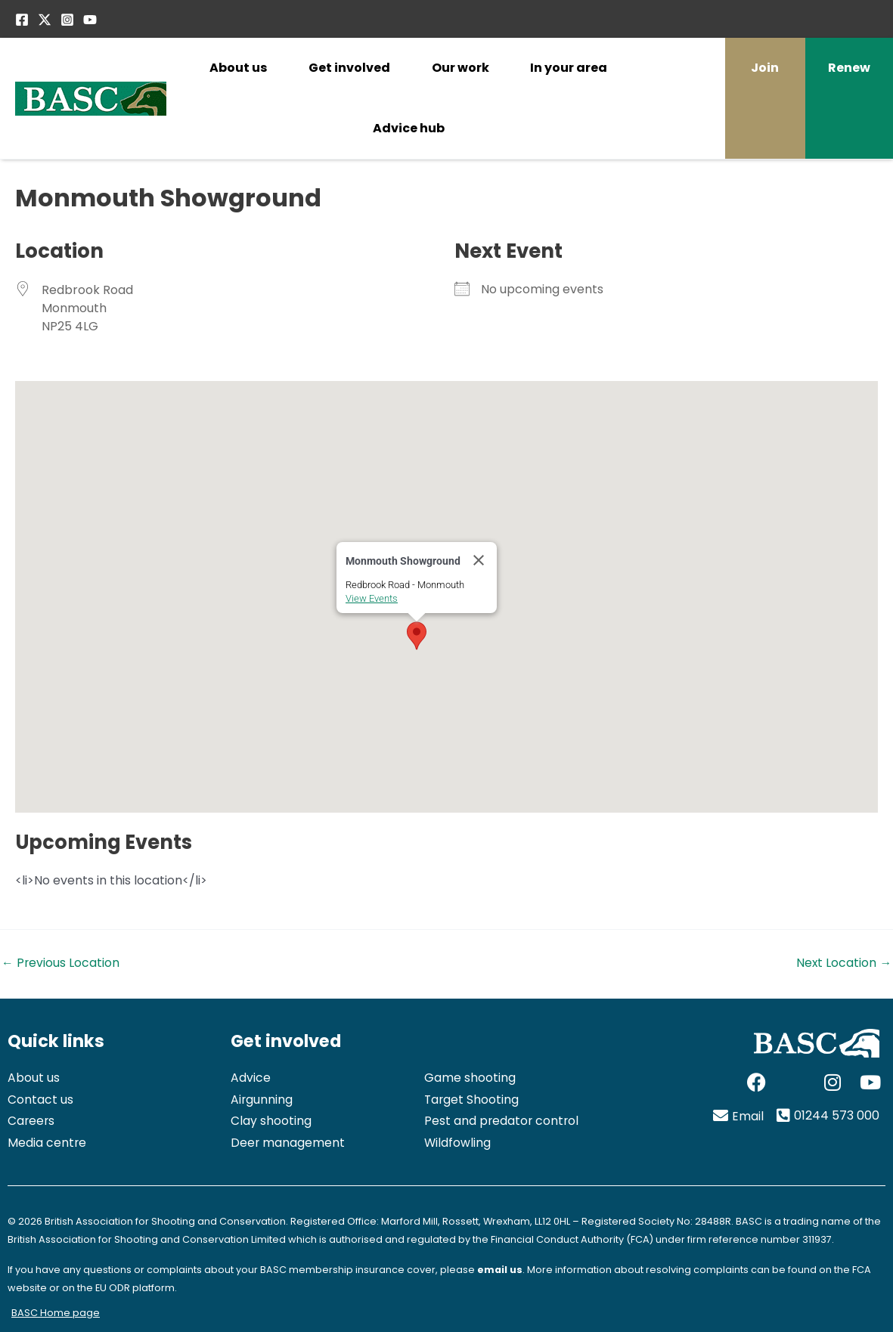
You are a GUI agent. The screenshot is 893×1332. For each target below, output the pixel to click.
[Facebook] (22, 19)
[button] (416, 635)
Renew (849, 67)
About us (238, 67)
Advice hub (409, 128)
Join (765, 67)
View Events (372, 598)
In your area (568, 67)
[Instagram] (67, 19)
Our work (460, 67)
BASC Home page (55, 1312)
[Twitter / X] (44, 19)
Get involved (349, 67)
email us (499, 1269)
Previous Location (61, 963)
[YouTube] (90, 19)
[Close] (478, 560)
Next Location (843, 963)
